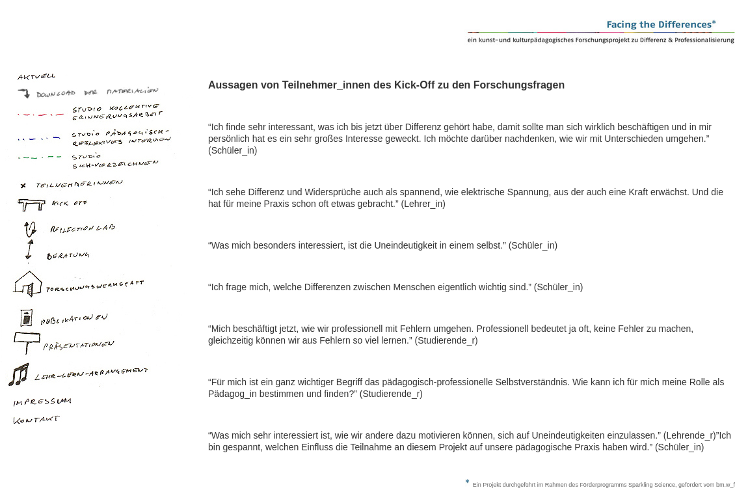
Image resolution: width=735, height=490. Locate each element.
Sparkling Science (651, 485)
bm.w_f (725, 485)
